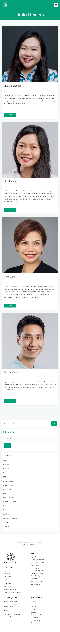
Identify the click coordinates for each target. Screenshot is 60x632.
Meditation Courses (10, 589)
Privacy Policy (35, 620)
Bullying (6, 465)
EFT (4, 477)
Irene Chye (9, 276)
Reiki (5, 510)
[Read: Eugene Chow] (30, 341)
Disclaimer (34, 617)
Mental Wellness (9, 498)
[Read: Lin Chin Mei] (30, 150)
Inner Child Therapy (37, 560)
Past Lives (6, 506)
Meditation (7, 493)
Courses (6, 469)
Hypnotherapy (8, 485)
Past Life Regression (37, 573)
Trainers (6, 526)
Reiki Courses (8, 587)
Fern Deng (7, 574)
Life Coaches (7, 489)
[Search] (54, 423)
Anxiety (5, 460)
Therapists (6, 522)
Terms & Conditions (37, 615)
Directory (34, 601)
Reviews (33, 607)
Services (6, 514)
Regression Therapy (37, 562)
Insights (33, 609)
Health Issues (8, 481)
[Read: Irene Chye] (30, 245)
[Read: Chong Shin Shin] (30, 54)
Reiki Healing (35, 565)
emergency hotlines (29, 542)
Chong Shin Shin (12, 85)
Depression (7, 473)
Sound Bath (34, 579)
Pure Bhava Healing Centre (12, 614)
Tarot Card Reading (37, 581)
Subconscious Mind (10, 518)
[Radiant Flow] (5, 5)
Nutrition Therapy (9, 502)
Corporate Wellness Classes (12, 592)
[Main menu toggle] (56, 5)
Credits (33, 623)
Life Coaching (35, 584)
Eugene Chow (11, 372)
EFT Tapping (35, 568)
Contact (33, 612)
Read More (10, 115)
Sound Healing (35, 576)
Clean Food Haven (9, 617)
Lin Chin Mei (10, 181)
